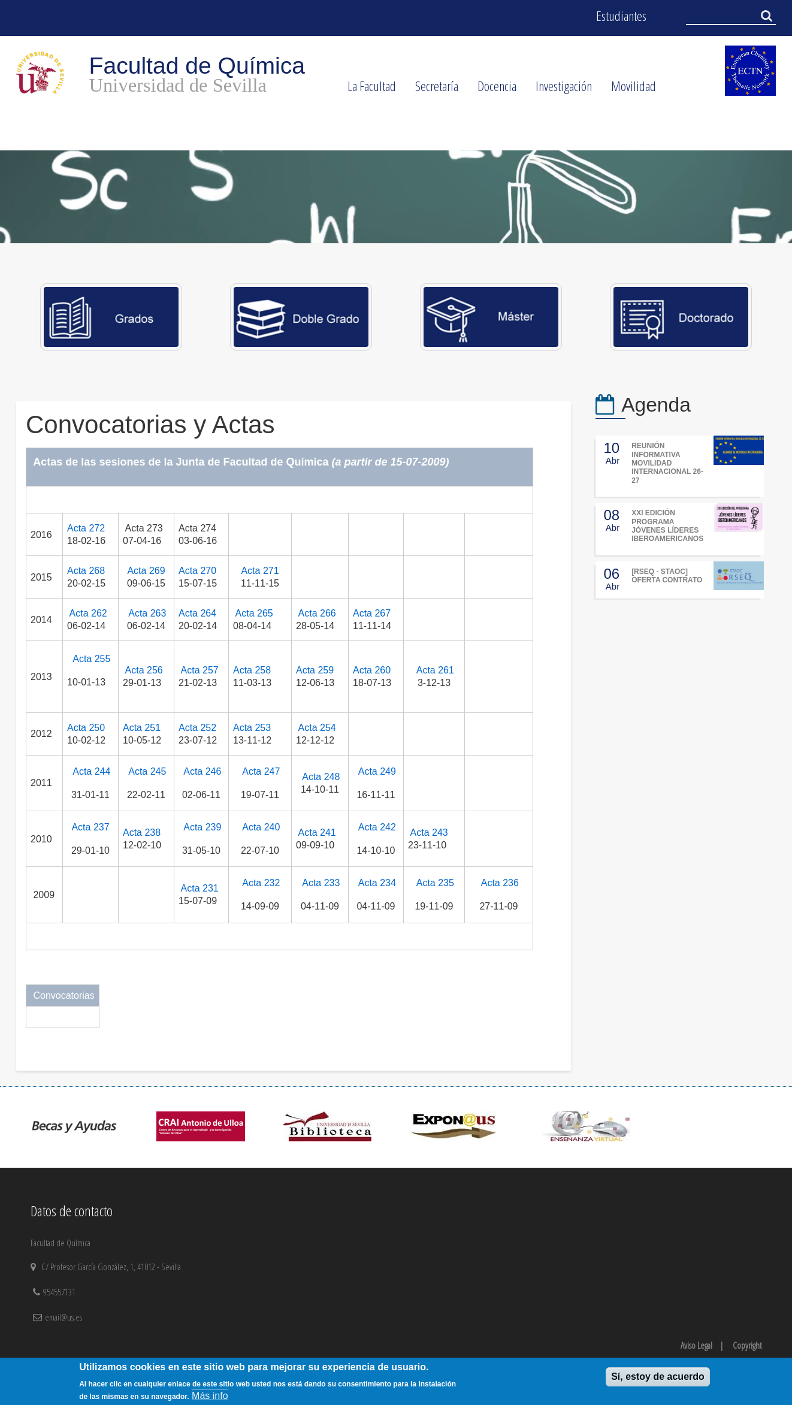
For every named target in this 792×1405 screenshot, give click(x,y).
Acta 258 (252, 670)
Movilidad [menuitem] (628, 90)
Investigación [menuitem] (559, 90)
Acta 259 (315, 670)
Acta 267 (372, 613)
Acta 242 (377, 827)
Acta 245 (147, 771)
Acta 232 (261, 883)
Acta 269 (146, 571)
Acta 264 (197, 613)
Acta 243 (429, 832)
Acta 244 (91, 771)
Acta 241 (317, 832)
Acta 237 (90, 827)
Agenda (656, 405)
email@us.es (63, 1317)
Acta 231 (200, 888)
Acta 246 (202, 771)
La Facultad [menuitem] (367, 90)
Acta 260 (372, 670)
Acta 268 (86, 571)
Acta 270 (197, 571)
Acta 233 (321, 883)
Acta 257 (200, 670)
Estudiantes (621, 16)
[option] (396, 196)
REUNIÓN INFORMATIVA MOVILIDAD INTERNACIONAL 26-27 (667, 463)
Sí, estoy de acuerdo (658, 1376)
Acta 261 (435, 670)
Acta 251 (142, 728)
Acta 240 (261, 827)
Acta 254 (317, 728)
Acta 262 (88, 613)
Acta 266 (317, 613)
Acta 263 (147, 613)
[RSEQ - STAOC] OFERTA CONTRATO (666, 575)
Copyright (747, 1345)
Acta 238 (142, 832)
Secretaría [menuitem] (432, 90)
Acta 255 (91, 659)
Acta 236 (500, 883)
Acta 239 (202, 827)
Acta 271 (260, 571)
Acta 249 (377, 771)
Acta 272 (86, 528)
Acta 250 (86, 728)
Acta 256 (144, 670)
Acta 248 (321, 777)
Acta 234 (377, 883)
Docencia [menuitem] (492, 90)
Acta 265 (254, 613)
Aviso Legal (696, 1345)
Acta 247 (261, 771)
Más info (210, 1396)
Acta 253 (252, 728)
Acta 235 (435, 883)
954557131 (60, 1292)
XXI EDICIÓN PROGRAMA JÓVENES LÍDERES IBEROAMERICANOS (667, 526)
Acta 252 (197, 728)
